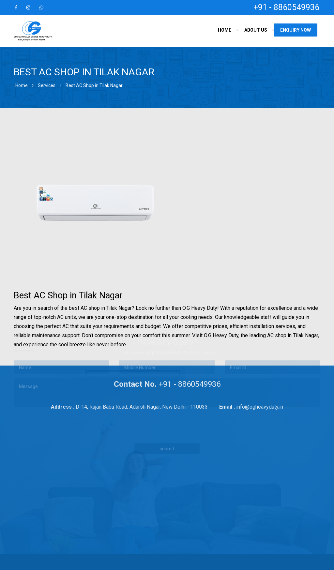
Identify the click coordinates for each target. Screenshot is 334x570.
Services (46, 85)
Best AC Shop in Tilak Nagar (94, 85)
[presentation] (129, 398)
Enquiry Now (295, 30)
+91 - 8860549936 (286, 7)
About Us (255, 30)
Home (224, 30)
